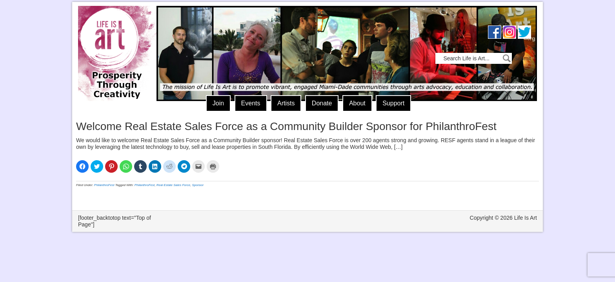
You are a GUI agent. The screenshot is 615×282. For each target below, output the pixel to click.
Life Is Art (114, 42)
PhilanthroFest (104, 185)
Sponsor (198, 185)
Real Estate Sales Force (173, 185)
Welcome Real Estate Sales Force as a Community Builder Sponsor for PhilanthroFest (286, 126)
